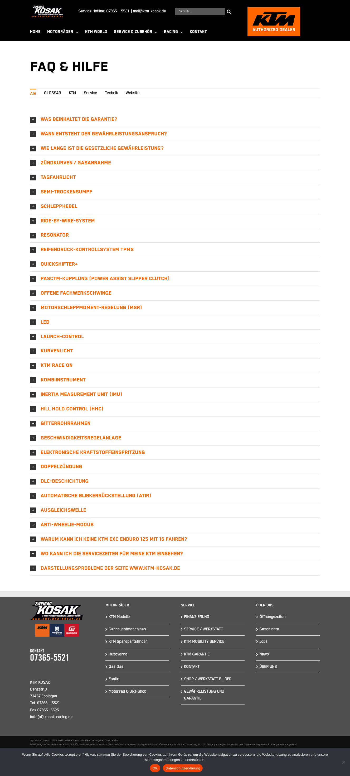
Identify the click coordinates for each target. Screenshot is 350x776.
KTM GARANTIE (197, 654)
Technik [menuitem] (111, 93)
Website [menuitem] (132, 93)
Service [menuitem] (90, 93)
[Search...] (200, 11)
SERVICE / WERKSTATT (203, 629)
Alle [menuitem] (33, 93)
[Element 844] (47, 7)
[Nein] (343, 762)
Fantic (114, 679)
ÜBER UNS (268, 666)
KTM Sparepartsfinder (128, 641)
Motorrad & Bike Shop (127, 691)
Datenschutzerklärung (183, 768)
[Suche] (229, 11)
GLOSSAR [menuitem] (52, 93)
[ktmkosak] (273, 9)
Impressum (35, 740)
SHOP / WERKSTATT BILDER (207, 679)
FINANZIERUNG (196, 617)
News (264, 654)
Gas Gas (116, 666)
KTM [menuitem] (72, 93)
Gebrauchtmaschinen (127, 629)
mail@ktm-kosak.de (149, 11)
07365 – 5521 (117, 11)
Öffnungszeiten (272, 617)
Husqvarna (118, 654)
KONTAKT (192, 666)
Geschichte (269, 629)
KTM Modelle (119, 617)
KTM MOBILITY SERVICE (204, 641)
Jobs (263, 641)
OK (155, 768)
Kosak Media (50, 744)
